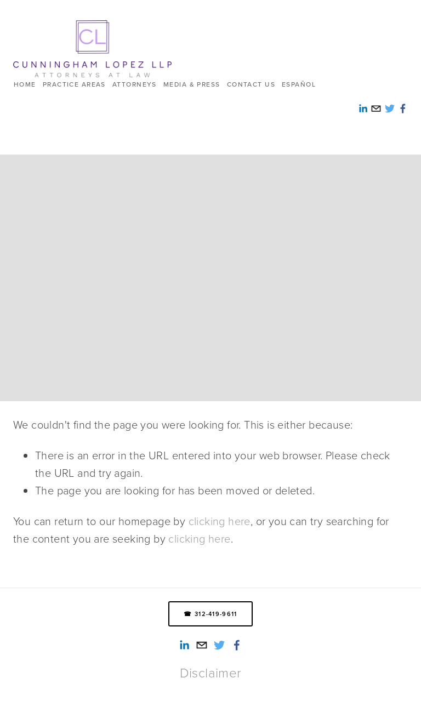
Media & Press (191, 84)
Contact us (251, 84)
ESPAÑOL (299, 84)
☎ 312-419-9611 (210, 613)
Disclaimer (211, 672)
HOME (25, 84)
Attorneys (134, 84)
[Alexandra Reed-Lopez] (184, 645)
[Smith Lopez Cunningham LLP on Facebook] (236, 645)
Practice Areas (74, 84)
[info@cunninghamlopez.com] (201, 645)
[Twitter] (219, 645)
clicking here (220, 520)
